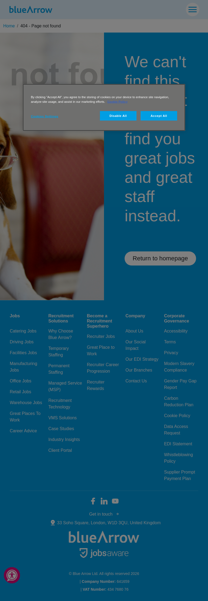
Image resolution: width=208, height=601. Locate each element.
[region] (104, 107)
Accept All (159, 115)
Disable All (118, 115)
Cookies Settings (44, 116)
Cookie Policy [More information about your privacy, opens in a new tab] (117, 101)
